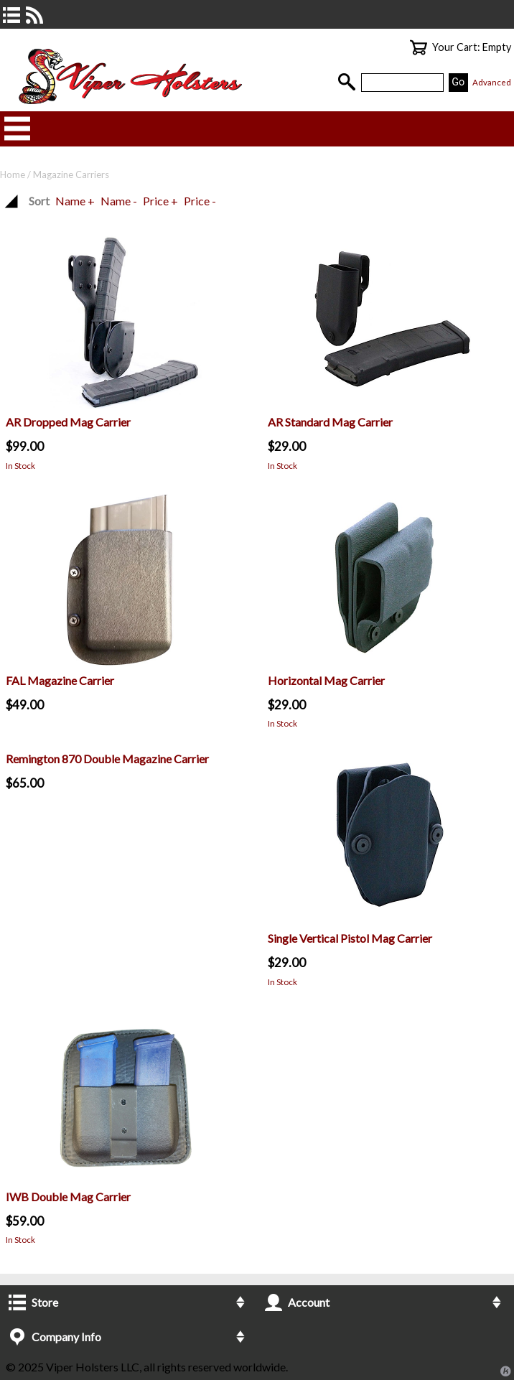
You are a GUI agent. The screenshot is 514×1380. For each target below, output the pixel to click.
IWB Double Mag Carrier (68, 1196)
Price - (200, 201)
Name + (75, 201)
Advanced (491, 82)
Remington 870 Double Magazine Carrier (107, 758)
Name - (119, 201)
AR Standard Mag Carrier (330, 422)
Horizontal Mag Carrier (326, 680)
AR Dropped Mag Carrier (68, 422)
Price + (160, 201)
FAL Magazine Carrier (60, 680)
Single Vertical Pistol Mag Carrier (350, 938)
